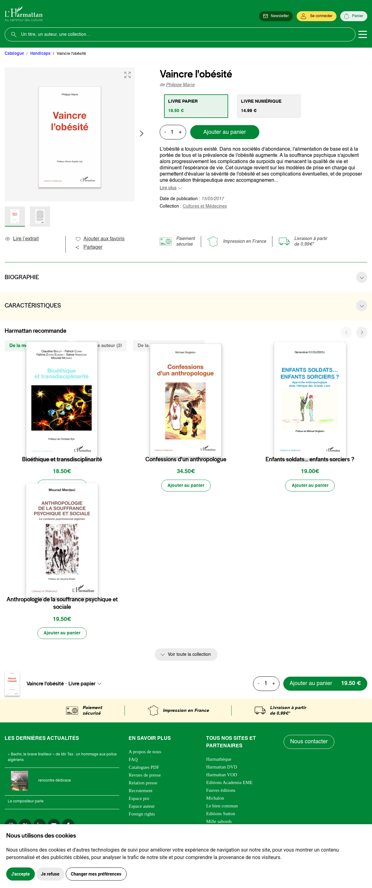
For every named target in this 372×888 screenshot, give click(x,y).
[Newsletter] (276, 16)
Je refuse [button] (50, 874)
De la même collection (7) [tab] (36, 345)
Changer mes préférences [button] (96, 874)
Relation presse (143, 783)
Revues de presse (145, 775)
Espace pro (139, 798)
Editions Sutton (220, 813)
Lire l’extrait (22, 239)
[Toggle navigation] (362, 34)
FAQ (133, 759)
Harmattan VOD (221, 775)
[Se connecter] (317, 16)
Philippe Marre (180, 85)
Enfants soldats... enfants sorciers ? (310, 459)
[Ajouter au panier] (62, 486)
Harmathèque (218, 759)
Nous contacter (309, 742)
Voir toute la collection (189, 655)
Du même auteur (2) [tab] (100, 345)
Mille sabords (219, 821)
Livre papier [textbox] (82, 683)
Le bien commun (222, 806)
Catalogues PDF (144, 767)
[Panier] (353, 16)
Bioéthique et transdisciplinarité (62, 459)
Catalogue (14, 54)
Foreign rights (142, 814)
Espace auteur (142, 806)
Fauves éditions (220, 790)
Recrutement (141, 790)
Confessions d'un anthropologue (185, 459)
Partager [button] (88, 247)
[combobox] (86, 684)
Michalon (215, 798)
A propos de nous (145, 751)
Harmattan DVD (221, 767)
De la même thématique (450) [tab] (169, 345)
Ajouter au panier (224, 132)
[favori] (94, 447)
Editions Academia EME (229, 782)
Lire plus (168, 188)
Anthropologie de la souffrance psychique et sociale (62, 603)
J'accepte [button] (20, 874)
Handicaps (40, 54)
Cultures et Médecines (205, 206)
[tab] (196, 106)
